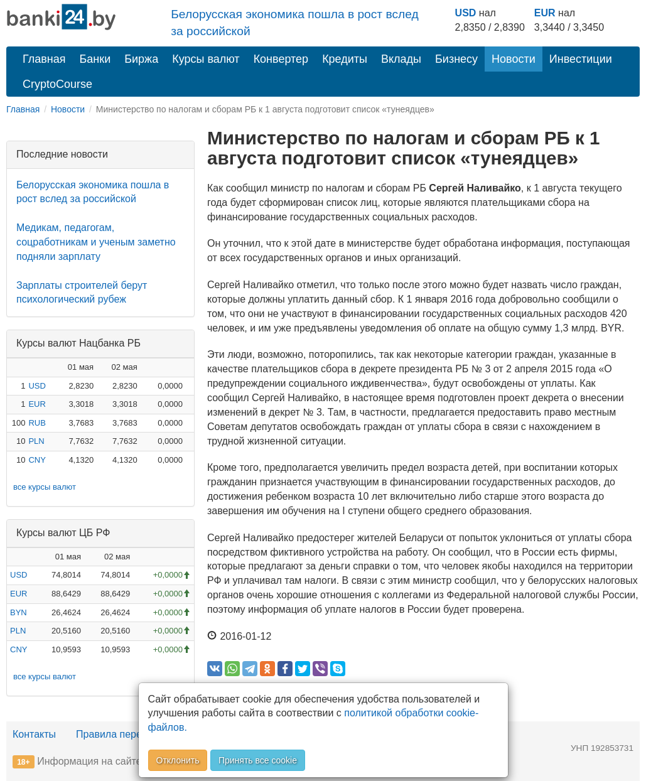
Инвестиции (580, 59)
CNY (36, 460)
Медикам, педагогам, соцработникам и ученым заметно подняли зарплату (96, 242)
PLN (36, 441)
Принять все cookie (257, 760)
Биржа (141, 59)
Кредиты (344, 59)
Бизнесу (456, 59)
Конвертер (281, 59)
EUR (545, 13)
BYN (18, 612)
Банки (95, 59)
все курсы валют (44, 487)
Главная (44, 59)
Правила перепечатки (127, 734)
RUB (36, 423)
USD (465, 13)
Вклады (401, 59)
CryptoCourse (57, 84)
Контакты (34, 734)
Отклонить (178, 760)
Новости (514, 59)
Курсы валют (205, 59)
